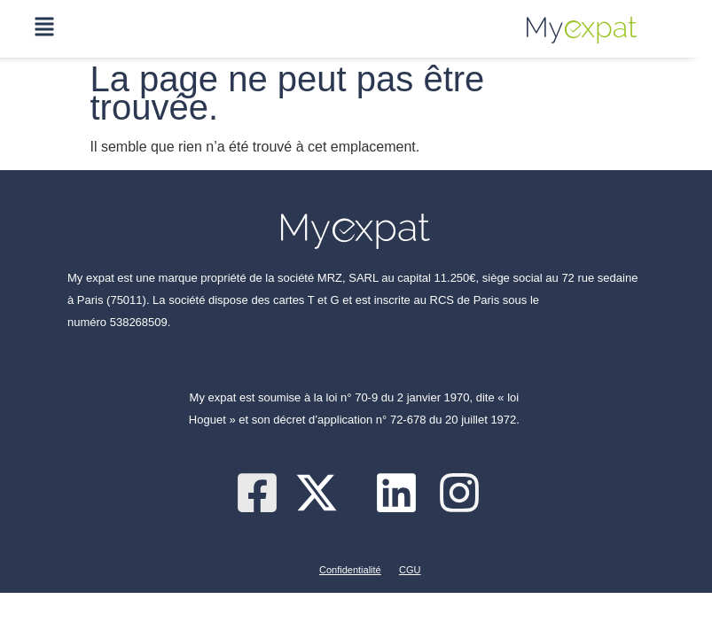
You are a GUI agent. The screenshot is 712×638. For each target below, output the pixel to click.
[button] (45, 29)
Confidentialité (350, 569)
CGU (409, 569)
